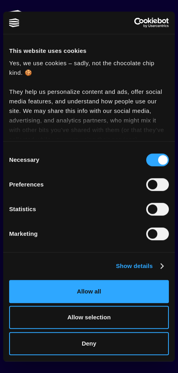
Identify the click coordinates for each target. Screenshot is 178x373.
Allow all (89, 291)
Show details (134, 265)
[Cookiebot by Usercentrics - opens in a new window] (134, 22)
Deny (89, 343)
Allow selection (88, 317)
